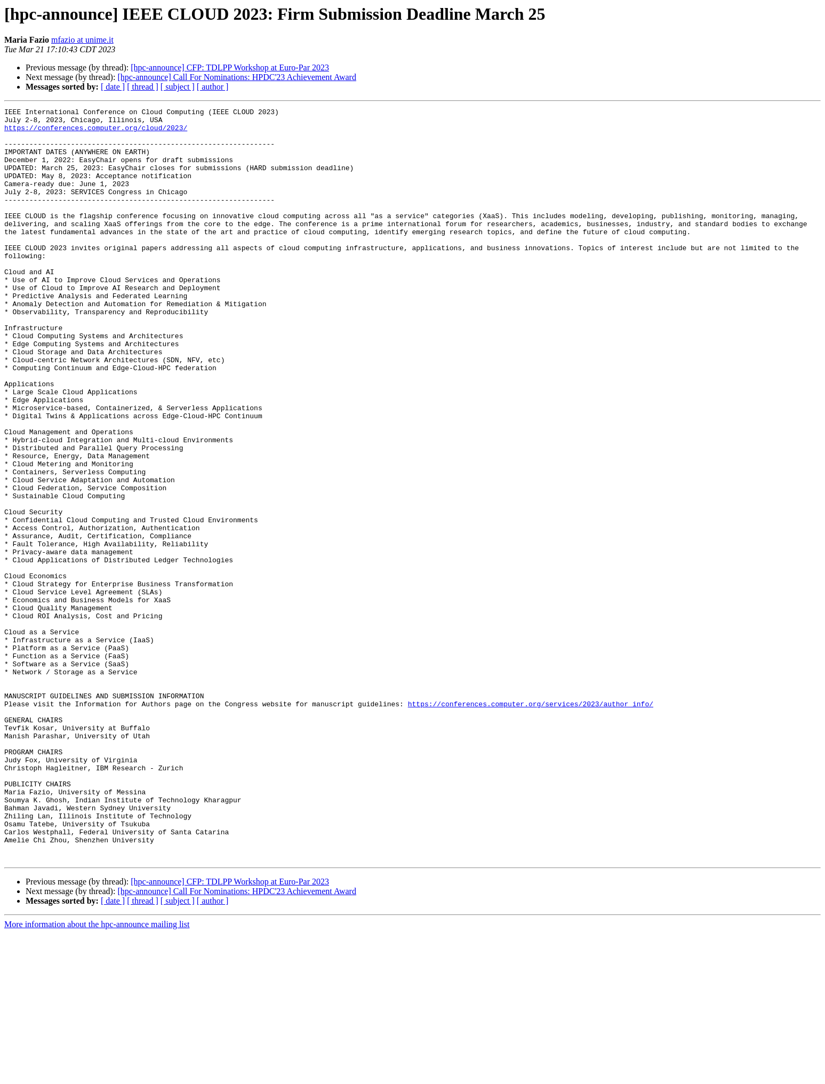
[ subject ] (178, 86)
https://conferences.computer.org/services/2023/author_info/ (530, 823)
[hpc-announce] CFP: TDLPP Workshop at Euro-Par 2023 (230, 67)
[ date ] (113, 86)
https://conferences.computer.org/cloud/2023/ (95, 132)
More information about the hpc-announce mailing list (96, 1074)
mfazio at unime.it (82, 39)
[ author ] (213, 86)
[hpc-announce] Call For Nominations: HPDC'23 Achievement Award (236, 77)
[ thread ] (142, 86)
